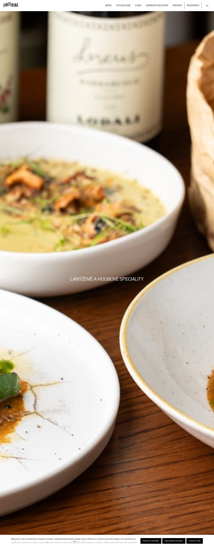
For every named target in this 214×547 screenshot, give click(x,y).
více (75, 541)
